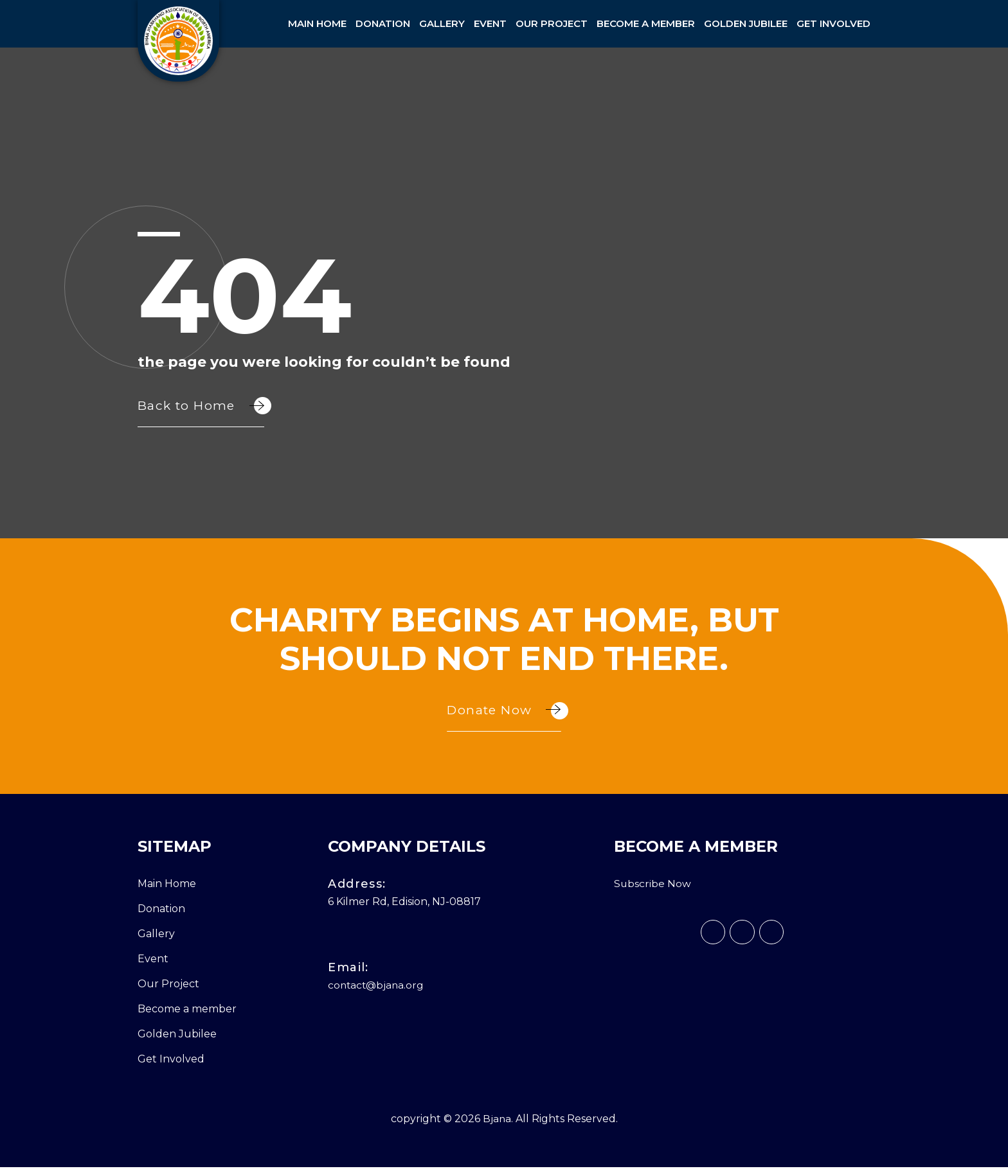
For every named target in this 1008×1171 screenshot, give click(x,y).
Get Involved (833, 23)
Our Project (552, 23)
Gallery (442, 23)
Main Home (317, 23)
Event (490, 23)
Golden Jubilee (746, 23)
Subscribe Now (653, 887)
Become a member (646, 23)
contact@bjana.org (377, 989)
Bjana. (497, 1122)
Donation (383, 23)
